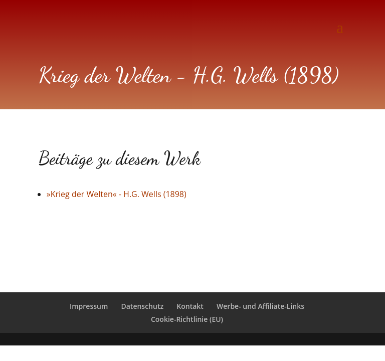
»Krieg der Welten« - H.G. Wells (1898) (116, 194)
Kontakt (190, 306)
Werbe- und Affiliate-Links (260, 306)
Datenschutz (142, 306)
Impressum (89, 306)
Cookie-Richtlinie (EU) (187, 319)
